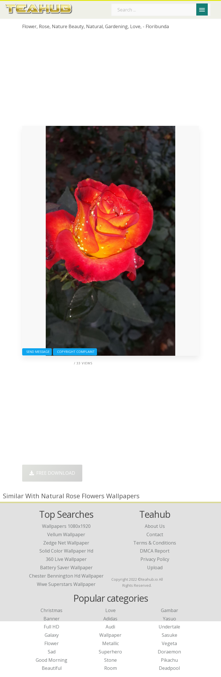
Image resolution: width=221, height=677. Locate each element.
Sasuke (169, 635)
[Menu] (202, 9)
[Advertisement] (110, 80)
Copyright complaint (75, 351)
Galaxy (52, 635)
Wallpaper (110, 635)
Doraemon (169, 652)
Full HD (51, 627)
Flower (51, 643)
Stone (110, 660)
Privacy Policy (154, 559)
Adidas (110, 619)
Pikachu (169, 660)
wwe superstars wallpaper (66, 584)
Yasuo (169, 619)
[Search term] (161, 9)
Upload (155, 567)
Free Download (52, 473)
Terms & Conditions (154, 543)
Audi (110, 627)
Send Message (36, 351)
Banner (51, 619)
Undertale (169, 627)
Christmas (51, 610)
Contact (154, 534)
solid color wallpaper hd (66, 551)
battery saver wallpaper (66, 567)
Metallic (110, 643)
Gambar (169, 610)
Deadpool (169, 668)
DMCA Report (154, 551)
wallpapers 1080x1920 (66, 526)
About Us (155, 526)
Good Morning (51, 660)
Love (110, 610)
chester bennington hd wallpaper (66, 576)
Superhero (110, 652)
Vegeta (169, 643)
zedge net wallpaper (66, 543)
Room (110, 668)
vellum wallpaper (66, 534)
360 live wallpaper (66, 559)
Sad (52, 652)
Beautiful (52, 668)
